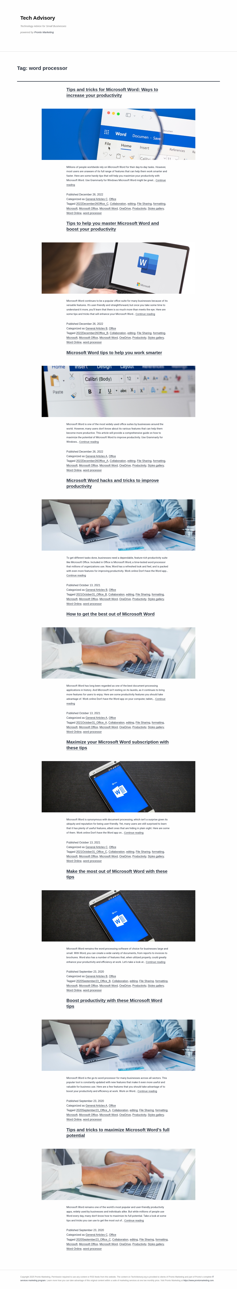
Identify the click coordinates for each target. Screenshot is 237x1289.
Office (112, 199)
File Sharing (144, 203)
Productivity (139, 208)
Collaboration (118, 203)
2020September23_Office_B (93, 981)
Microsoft (72, 208)
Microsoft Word (109, 208)
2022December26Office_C (92, 203)
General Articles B (96, 328)
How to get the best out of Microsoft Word (110, 614)
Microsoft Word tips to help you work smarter (114, 352)
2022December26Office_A (92, 460)
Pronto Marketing (44, 32)
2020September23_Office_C (93, 1239)
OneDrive (125, 208)
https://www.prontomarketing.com (198, 1280)
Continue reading (145, 313)
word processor (92, 213)
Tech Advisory (37, 18)
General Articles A (96, 456)
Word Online (74, 213)
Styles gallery (156, 208)
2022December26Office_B (92, 333)
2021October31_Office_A (91, 722)
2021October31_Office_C (91, 851)
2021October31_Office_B (91, 594)
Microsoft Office (88, 208)
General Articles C (97, 199)
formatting (159, 203)
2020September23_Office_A (93, 1110)
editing (132, 203)
